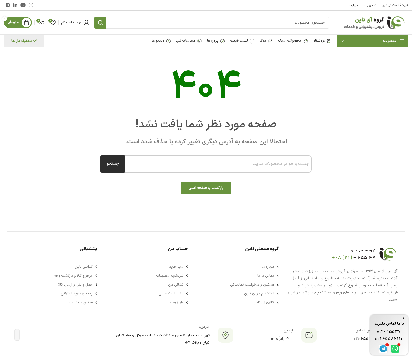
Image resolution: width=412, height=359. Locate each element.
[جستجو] (211, 23)
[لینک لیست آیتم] (237, 266)
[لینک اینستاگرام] (31, 5)
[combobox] (216, 164)
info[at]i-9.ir (282, 339)
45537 (364, 339)
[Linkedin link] (15, 5)
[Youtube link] (23, 5)
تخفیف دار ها (24, 41)
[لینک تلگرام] (8, 5)
